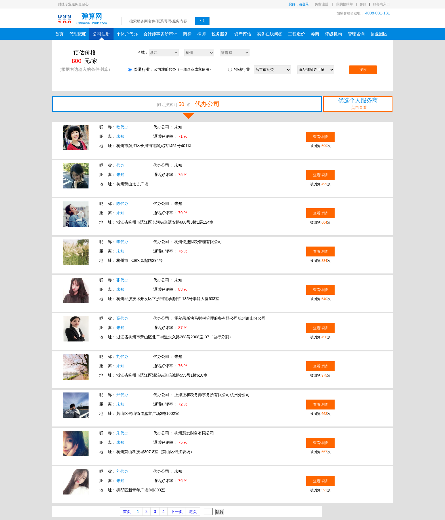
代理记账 (77, 33)
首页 (59, 33)
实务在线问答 (269, 33)
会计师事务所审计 (160, 33)
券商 (315, 33)
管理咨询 (356, 33)
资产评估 (242, 33)
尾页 (193, 511)
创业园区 (378, 33)
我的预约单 (344, 4)
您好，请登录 (299, 4)
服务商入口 (381, 4)
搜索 (363, 69)
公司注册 (101, 35)
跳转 (219, 512)
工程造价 (296, 33)
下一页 (177, 511)
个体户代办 (127, 33)
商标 (187, 33)
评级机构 (333, 33)
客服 (363, 4)
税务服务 (219, 33)
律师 (201, 33)
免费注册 (322, 4)
